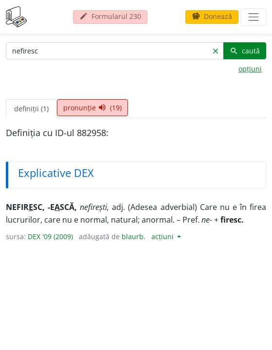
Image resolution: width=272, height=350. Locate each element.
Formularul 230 (110, 16)
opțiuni (250, 68)
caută (245, 50)
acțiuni (163, 236)
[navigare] (253, 17)
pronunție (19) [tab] (92, 107)
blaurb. (133, 236)
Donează (212, 16)
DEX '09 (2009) (50, 236)
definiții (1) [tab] (31, 108)
